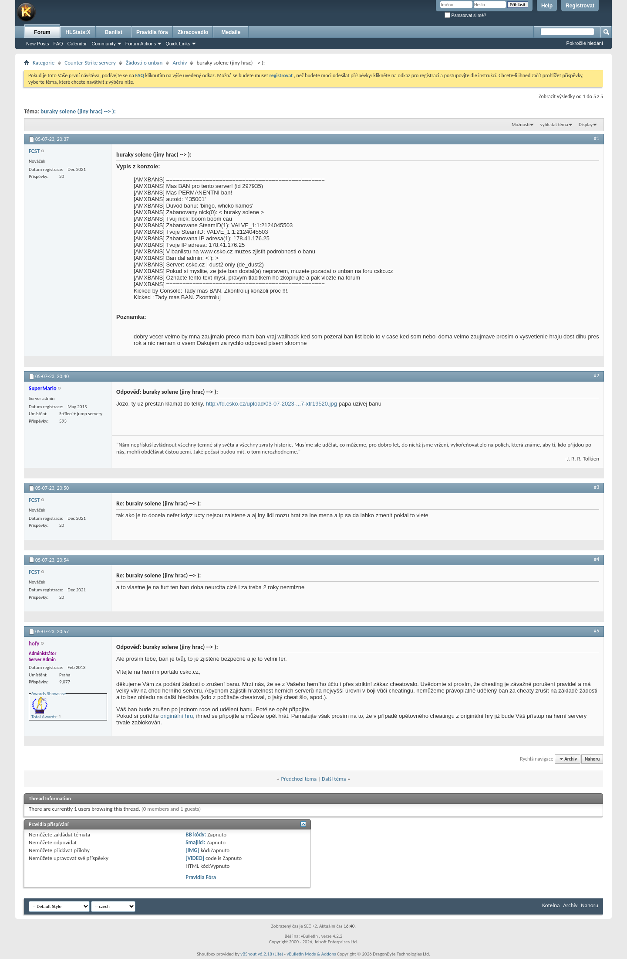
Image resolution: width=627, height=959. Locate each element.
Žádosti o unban (144, 62)
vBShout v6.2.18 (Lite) (261, 954)
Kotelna (551, 905)
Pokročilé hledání (584, 43)
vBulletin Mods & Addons (311, 954)
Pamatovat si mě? (465, 15)
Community (103, 43)
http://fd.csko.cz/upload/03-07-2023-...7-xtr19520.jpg (271, 403)
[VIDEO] (194, 858)
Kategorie (43, 62)
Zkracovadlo (193, 32)
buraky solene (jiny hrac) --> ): (78, 111)
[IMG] (192, 850)
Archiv (179, 62)
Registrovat (580, 6)
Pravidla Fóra (200, 877)
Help (547, 6)
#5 (596, 631)
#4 (596, 559)
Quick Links (177, 43)
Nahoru (592, 759)
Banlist (113, 32)
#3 (596, 487)
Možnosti (520, 124)
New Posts (37, 43)
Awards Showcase (48, 693)
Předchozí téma (299, 778)
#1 (596, 138)
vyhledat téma (554, 124)
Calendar (77, 43)
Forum (42, 32)
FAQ (58, 43)
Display (586, 124)
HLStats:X (77, 32)
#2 (596, 375)
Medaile (230, 32)
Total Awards (43, 717)
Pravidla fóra (152, 32)
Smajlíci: (195, 842)
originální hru (176, 716)
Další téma (334, 778)
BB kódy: (195, 834)
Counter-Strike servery (90, 62)
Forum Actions (140, 43)
